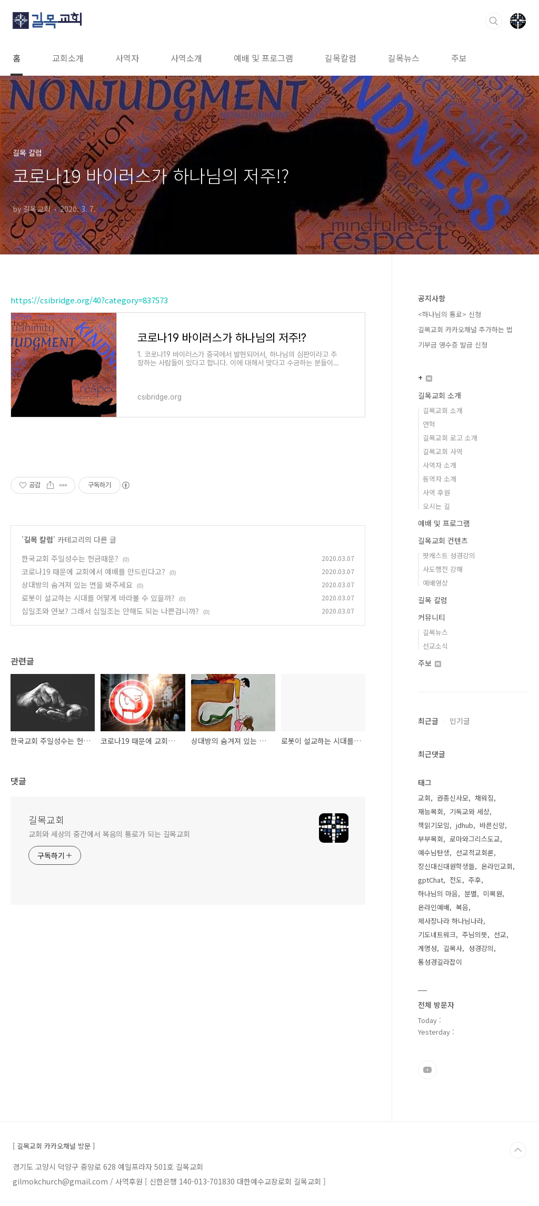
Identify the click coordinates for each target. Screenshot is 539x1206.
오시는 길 (436, 506)
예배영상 (435, 583)
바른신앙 (492, 825)
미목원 (492, 893)
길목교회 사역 (443, 451)
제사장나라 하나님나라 (450, 921)
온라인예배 (434, 907)
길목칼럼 (340, 58)
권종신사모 (452, 798)
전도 (456, 880)
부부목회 (430, 839)
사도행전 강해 (443, 569)
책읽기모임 (434, 825)
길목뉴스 (404, 58)
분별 (470, 893)
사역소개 (186, 58)
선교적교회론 (475, 852)
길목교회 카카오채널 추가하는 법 (465, 329)
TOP (518, 1150)
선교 (500, 934)
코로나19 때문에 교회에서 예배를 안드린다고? (93, 571)
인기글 (460, 721)
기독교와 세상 (470, 811)
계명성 (427, 948)
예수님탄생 (434, 852)
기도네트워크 (437, 934)
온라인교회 (497, 866)
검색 (494, 21)
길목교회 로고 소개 (450, 438)
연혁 (429, 424)
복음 (462, 907)
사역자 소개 (439, 465)
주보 (459, 58)
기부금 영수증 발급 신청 (452, 345)
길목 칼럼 (38, 539)
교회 (424, 798)
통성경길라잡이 (440, 962)
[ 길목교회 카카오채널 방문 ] (54, 1146)
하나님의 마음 (438, 893)
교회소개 (68, 58)
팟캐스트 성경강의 (449, 555)
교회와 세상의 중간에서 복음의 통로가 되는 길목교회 (109, 834)
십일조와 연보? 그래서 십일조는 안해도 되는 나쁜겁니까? (110, 611)
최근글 (428, 721)
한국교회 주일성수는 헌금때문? (70, 558)
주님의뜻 (474, 934)
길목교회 (46, 819)
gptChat (430, 880)
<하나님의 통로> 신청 (449, 314)
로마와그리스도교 (475, 839)
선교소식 (435, 646)
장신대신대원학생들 (446, 866)
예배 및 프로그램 (263, 58)
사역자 (127, 58)
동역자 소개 (439, 479)
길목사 (452, 948)
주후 (474, 880)
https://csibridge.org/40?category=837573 (89, 299)
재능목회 (430, 811)
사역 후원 (436, 492)
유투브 (427, 1069)
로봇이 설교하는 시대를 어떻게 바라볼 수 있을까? (98, 597)
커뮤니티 (431, 617)
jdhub (464, 825)
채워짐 (484, 798)
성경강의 (481, 948)
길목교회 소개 (439, 395)
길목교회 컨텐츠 (443, 540)
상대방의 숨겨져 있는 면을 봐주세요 (77, 584)
